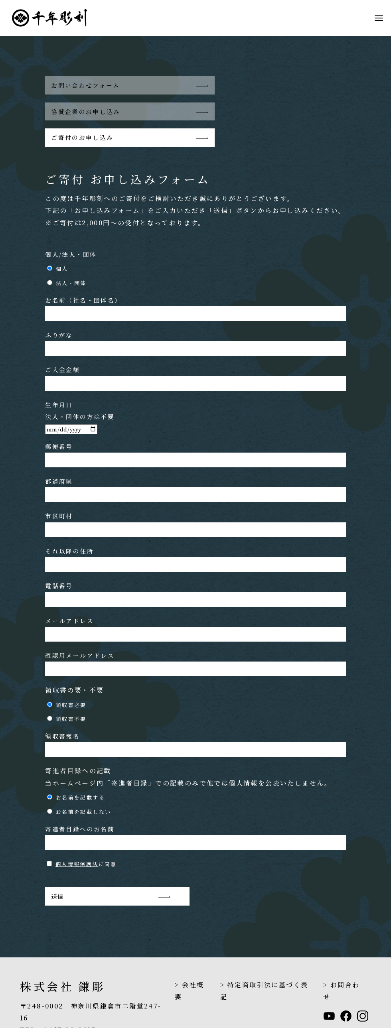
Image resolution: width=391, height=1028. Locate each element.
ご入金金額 (195, 352)
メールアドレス (195, 603)
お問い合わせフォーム (85, 85)
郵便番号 (195, 428)
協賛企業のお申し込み (240, 85)
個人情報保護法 (77, 838)
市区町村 (195, 498)
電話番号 (195, 568)
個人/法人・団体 (71, 228)
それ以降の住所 (195, 533)
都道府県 (195, 463)
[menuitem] (379, 18)
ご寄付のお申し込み (82, 111)
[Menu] (379, 18)
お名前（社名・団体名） (195, 282)
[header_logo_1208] (56, 18)
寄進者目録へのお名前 (195, 811)
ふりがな (195, 317)
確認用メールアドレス (195, 637)
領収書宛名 (195, 718)
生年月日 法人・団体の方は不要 (80, 390)
